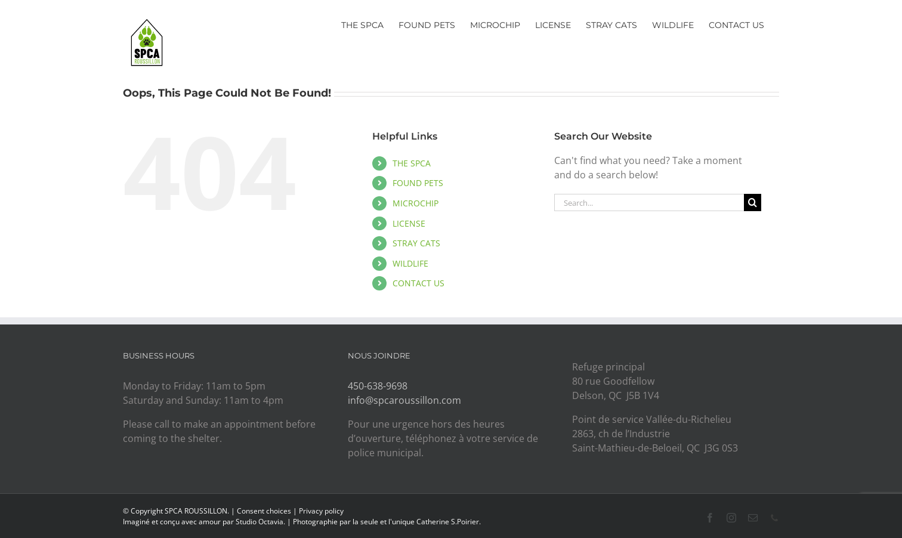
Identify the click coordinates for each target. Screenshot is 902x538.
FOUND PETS (418, 182)
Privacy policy (321, 511)
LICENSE (409, 223)
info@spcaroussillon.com (404, 400)
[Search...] (649, 202)
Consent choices (264, 511)
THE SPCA (412, 163)
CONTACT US (418, 283)
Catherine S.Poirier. (448, 522)
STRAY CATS (416, 243)
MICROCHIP (415, 203)
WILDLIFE (410, 263)
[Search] (752, 202)
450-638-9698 (377, 385)
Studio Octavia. (261, 522)
